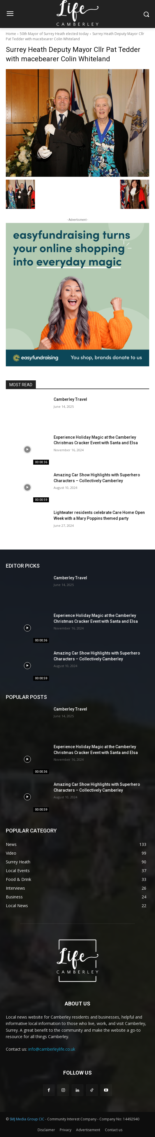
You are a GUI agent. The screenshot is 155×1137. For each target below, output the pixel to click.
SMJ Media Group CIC (27, 1119)
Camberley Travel (70, 399)
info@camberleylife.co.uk (51, 1049)
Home (11, 33)
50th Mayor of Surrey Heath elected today (54, 33)
